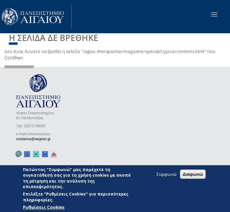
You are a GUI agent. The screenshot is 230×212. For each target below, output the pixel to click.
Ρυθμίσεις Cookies (44, 207)
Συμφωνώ (166, 174)
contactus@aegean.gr (35, 139)
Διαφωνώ (193, 174)
